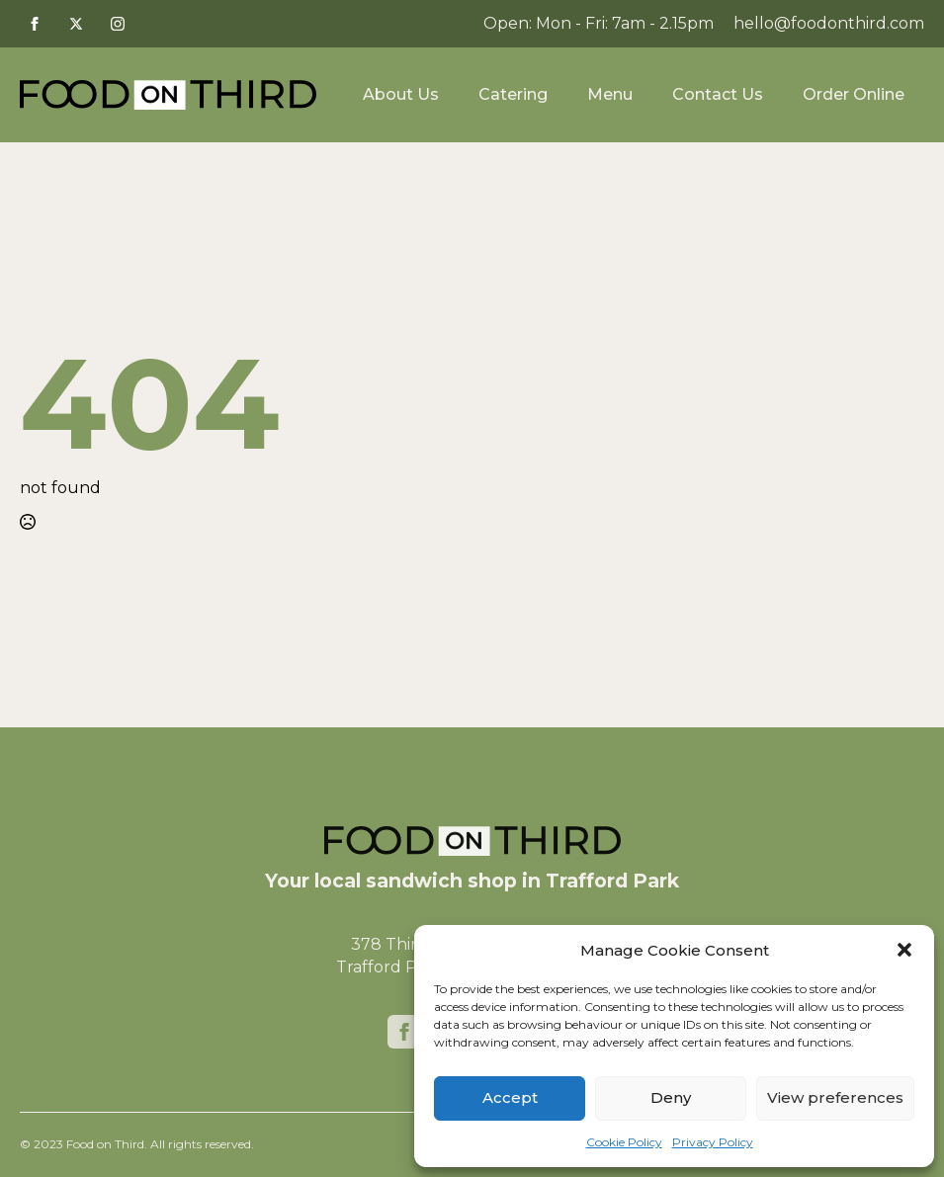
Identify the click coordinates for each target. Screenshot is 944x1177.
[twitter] (76, 24)
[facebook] (34, 24)
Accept (510, 1097)
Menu (610, 94)
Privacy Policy (712, 1142)
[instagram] (117, 24)
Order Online (853, 94)
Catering (513, 94)
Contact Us (717, 94)
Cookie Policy (624, 1142)
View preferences (835, 1097)
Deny (670, 1097)
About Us (401, 94)
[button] (904, 950)
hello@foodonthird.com (828, 23)
